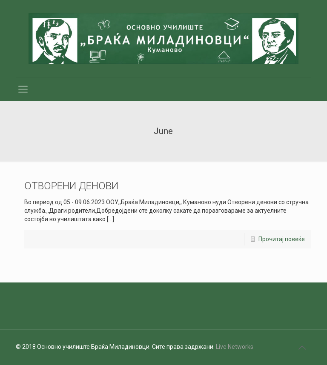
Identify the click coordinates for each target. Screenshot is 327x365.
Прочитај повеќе (281, 239)
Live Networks (234, 346)
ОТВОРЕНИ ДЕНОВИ (71, 186)
